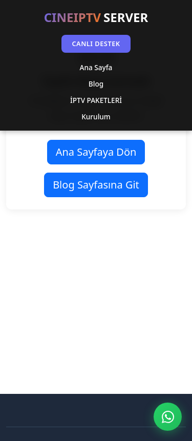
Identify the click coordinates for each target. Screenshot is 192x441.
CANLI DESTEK (96, 43)
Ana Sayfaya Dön (96, 152)
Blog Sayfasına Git (96, 185)
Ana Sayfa (96, 67)
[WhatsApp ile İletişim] (168, 417)
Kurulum (95, 116)
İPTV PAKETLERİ (96, 100)
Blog (96, 84)
